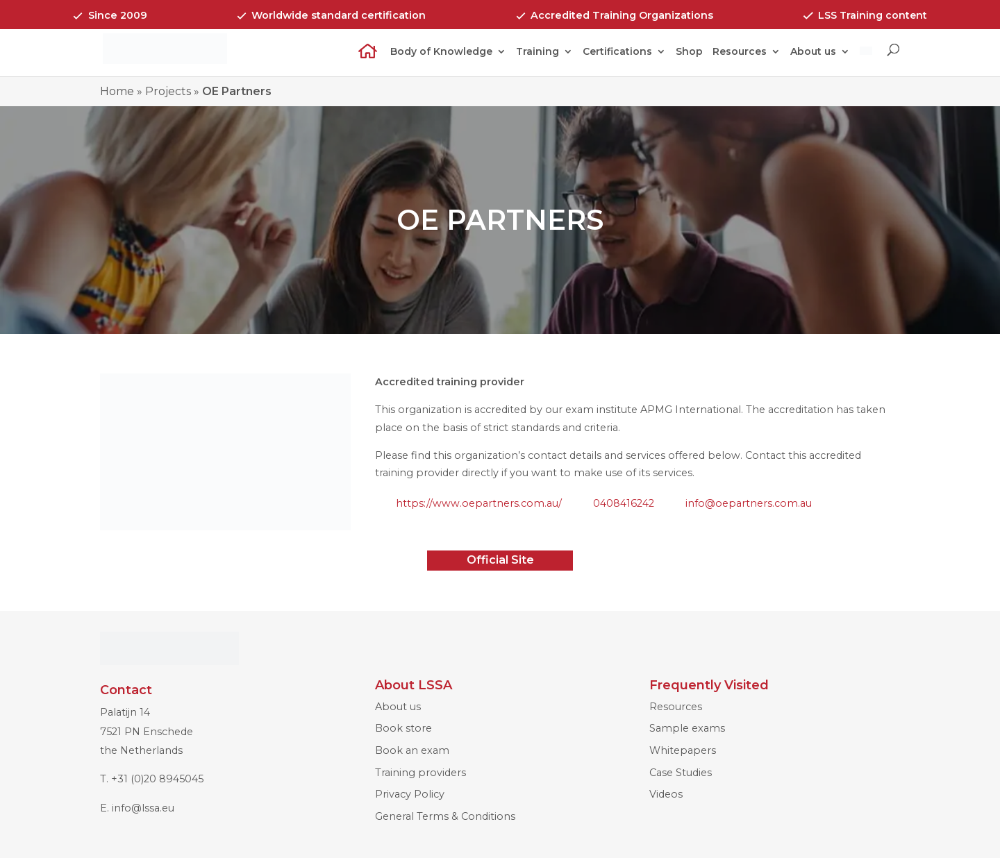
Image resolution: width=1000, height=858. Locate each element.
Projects (168, 91)
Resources (739, 52)
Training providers (420, 772)
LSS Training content (872, 15)
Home (363, 60)
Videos (666, 794)
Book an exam (412, 750)
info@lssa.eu (143, 808)
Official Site (500, 559)
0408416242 (623, 503)
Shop (689, 52)
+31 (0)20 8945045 (157, 779)
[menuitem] (866, 60)
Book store (403, 728)
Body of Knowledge (441, 52)
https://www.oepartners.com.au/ (479, 503)
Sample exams (687, 728)
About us (813, 52)
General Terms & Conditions (445, 816)
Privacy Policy (409, 794)
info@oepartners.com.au (748, 503)
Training (537, 52)
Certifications (617, 52)
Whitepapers (682, 750)
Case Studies (680, 772)
